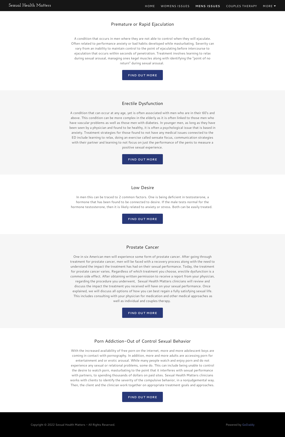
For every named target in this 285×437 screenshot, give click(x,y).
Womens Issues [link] (175, 6)
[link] (30, 5)
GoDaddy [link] (248, 424)
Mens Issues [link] (207, 6)
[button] (269, 6)
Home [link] (150, 6)
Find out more (142, 75)
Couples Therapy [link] (241, 6)
